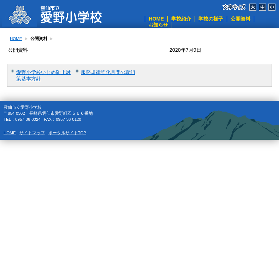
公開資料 (240, 19)
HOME (156, 19)
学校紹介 (181, 19)
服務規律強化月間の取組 (108, 72)
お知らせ (158, 25)
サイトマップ (32, 133)
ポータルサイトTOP (67, 133)
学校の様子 (210, 19)
